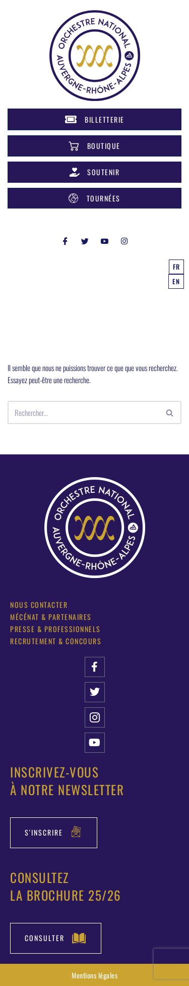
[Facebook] (65, 240)
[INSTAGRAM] (124, 240)
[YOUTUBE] (104, 240)
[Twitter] (84, 240)
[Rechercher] (83, 412)
